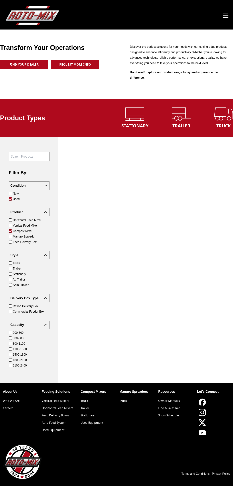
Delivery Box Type (29, 298)
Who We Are (11, 401)
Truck (84, 401)
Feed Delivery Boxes (55, 415)
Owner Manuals (169, 401)
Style (29, 255)
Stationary (88, 415)
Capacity (29, 325)
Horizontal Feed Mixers (57, 408)
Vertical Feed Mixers (55, 401)
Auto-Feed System (54, 423)
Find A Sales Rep (169, 408)
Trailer (85, 408)
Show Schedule (168, 415)
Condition (29, 185)
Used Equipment (53, 430)
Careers (8, 408)
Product (29, 212)
